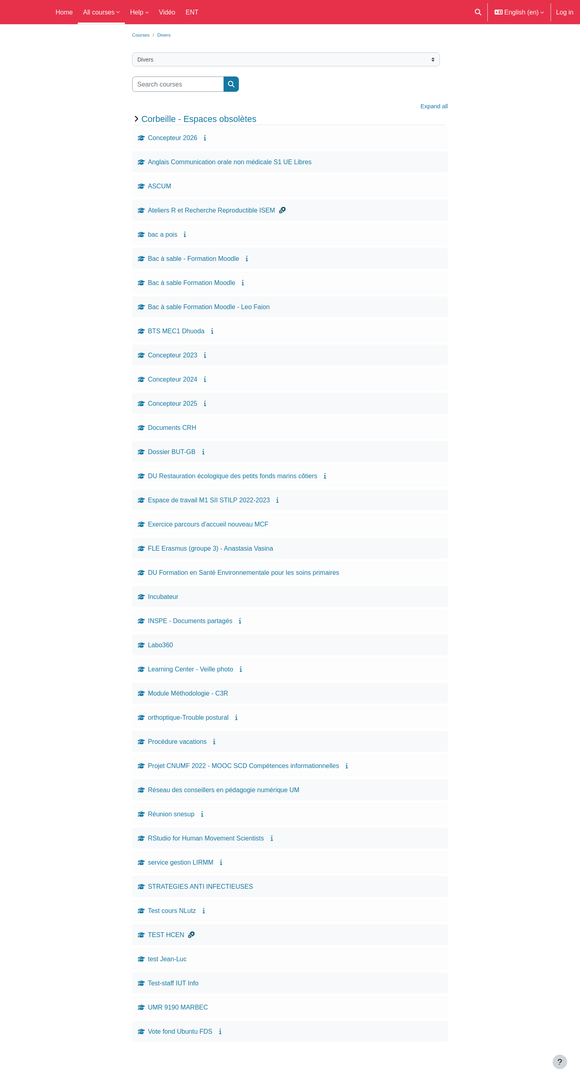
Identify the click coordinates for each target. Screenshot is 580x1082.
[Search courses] (178, 85)
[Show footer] (560, 1062)
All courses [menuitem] (98, 12)
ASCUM (159, 187)
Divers (166, 35)
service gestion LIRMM (180, 863)
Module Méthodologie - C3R (188, 694)
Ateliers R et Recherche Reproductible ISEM (211, 211)
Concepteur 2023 (172, 356)
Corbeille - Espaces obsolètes (199, 120)
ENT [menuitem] (192, 12)
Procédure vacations (177, 743)
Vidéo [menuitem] (167, 12)
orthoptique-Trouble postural (188, 718)
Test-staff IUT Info (173, 984)
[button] (478, 12)
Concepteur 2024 (172, 380)
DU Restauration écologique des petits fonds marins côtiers (232, 477)
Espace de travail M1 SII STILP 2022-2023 (209, 501)
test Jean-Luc (167, 960)
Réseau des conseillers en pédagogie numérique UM (223, 791)
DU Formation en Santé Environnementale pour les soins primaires (243, 574)
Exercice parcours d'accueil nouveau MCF (208, 525)
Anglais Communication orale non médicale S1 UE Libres (229, 163)
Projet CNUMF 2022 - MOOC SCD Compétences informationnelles (243, 767)
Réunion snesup (171, 815)
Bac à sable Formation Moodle (191, 284)
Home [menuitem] (64, 12)
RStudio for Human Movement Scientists (206, 839)
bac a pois (162, 235)
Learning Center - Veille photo (190, 670)
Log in (565, 12)
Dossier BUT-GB (171, 453)
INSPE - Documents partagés (190, 622)
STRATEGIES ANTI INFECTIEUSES (200, 888)
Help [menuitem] (136, 12)
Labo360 (160, 646)
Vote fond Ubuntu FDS (180, 1032)
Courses (141, 35)
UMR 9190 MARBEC (178, 1008)
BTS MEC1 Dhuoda (176, 332)
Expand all (433, 107)
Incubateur (163, 598)
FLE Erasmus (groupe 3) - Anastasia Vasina (210, 549)
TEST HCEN (166, 936)
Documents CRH (172, 429)
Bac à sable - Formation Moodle (193, 260)
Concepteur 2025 (172, 405)
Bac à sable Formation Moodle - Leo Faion (208, 308)
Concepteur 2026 (172, 139)
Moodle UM (23, 12)
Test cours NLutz (172, 912)
